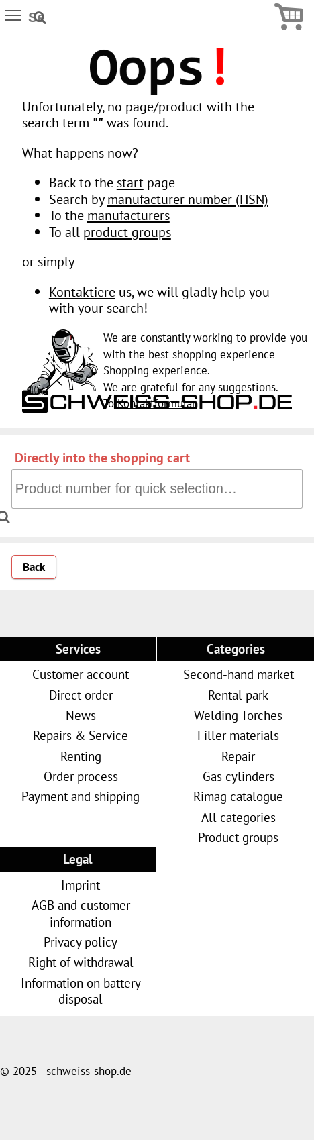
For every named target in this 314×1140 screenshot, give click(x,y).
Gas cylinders (238, 776)
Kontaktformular (156, 403)
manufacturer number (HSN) (187, 199)
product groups (127, 232)
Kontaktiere (82, 291)
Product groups (238, 837)
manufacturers (128, 215)
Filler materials (238, 735)
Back (34, 567)
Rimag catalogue (238, 796)
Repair (238, 755)
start (130, 182)
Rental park (238, 694)
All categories (238, 817)
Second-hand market (238, 674)
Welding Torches (238, 715)
